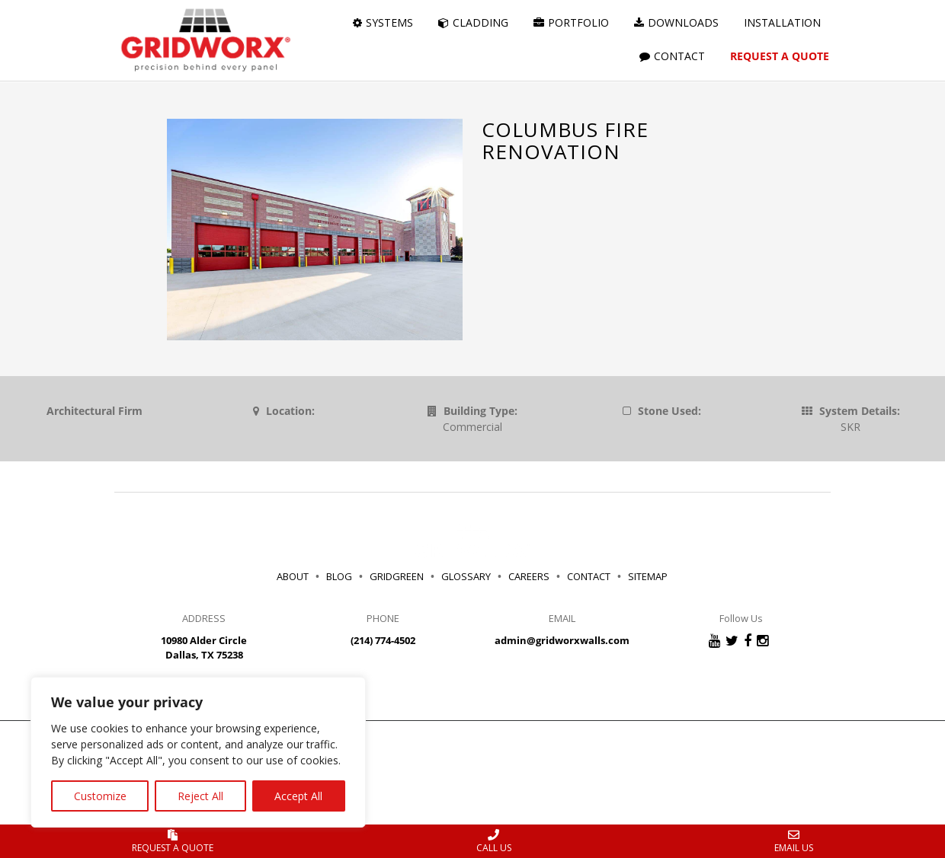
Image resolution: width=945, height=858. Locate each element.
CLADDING (473, 22)
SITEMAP (648, 576)
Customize (100, 796)
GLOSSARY (466, 576)
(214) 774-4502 (383, 640)
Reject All (200, 796)
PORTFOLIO (571, 22)
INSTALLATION (782, 22)
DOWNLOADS (676, 22)
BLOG (339, 576)
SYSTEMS (383, 22)
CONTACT (672, 56)
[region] (198, 752)
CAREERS (531, 576)
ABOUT (293, 576)
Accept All (298, 796)
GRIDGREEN (397, 576)
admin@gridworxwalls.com (562, 640)
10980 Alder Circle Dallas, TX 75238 (204, 647)
